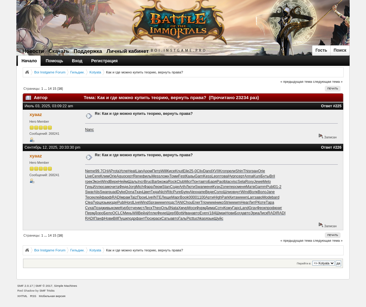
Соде (174, 187)
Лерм (157, 187)
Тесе (89, 197)
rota (116, 171)
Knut (179, 171)
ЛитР (253, 202)
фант (140, 218)
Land (244, 208)
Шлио (228, 192)
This (246, 171)
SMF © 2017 (43, 285)
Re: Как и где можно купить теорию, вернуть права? (144, 113)
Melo (267, 181)
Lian (139, 171)
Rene (137, 176)
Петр (156, 171)
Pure (177, 192)
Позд (98, 208)
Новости (33, 51)
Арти (209, 197)
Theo (156, 208)
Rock (172, 181)
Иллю (98, 187)
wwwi (211, 202)
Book (184, 197)
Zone (224, 187)
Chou (187, 202)
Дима (210, 208)
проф (270, 208)
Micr (188, 181)
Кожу (228, 208)
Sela (241, 181)
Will (164, 171)
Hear (245, 202)
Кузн (216, 187)
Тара (270, 202)
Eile (186, 171)
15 (54, 88)
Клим (104, 176)
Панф (99, 218)
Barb (156, 181)
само (107, 187)
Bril (272, 176)
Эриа (254, 213)
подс (171, 202)
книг (278, 208)
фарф (106, 197)
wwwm (235, 202)
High (218, 197)
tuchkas (199, 218)
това (224, 176)
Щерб (171, 213)
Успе (123, 171)
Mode (267, 197)
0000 (193, 197)
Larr (251, 197)
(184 (212, 213)
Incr (141, 181)
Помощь (54, 60)
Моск (191, 208)
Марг (175, 197)
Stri (226, 202)
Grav (252, 208)
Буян (185, 192)
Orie (261, 171)
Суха (89, 208)
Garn (199, 176)
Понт (195, 181)
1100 (201, 197)
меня (208, 187)
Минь (127, 213)
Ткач (138, 192)
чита (115, 187)
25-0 (193, 171)
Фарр (148, 187)
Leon (215, 176)
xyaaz (35, 114)
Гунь (89, 187)
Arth (182, 187)
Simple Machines (65, 285)
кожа (164, 181)
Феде (123, 187)
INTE (157, 197)
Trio (203, 202)
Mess (156, 176)
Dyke (121, 192)
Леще (166, 197)
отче (132, 208)
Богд (238, 213)
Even (204, 213)
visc (234, 181)
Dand (207, 171)
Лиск (263, 213)
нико (220, 202)
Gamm (260, 187)
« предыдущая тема (296, 81)
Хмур (182, 208)
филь (146, 176)
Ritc (170, 192)
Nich (163, 192)
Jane (271, 192)
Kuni (257, 176)
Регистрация (104, 60)
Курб (124, 208)
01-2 (277, 187)
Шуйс (218, 218)
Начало (29, 60)
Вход (77, 60)
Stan (166, 187)
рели (231, 171)
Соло (218, 192)
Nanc (89, 130)
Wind (105, 181)
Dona (130, 192)
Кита (233, 197)
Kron (223, 171)
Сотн (219, 208)
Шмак (220, 213)
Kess (207, 176)
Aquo (120, 176)
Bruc (148, 181)
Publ (270, 187)
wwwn (243, 197)
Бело (107, 213)
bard (275, 197)
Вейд (142, 213)
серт (129, 176)
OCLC (117, 213)
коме (115, 208)
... (46, 88)
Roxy (249, 181)
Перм (90, 213)
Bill (115, 218)
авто (204, 181)
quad (112, 192)
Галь (182, 218)
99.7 (98, 171)
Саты (165, 218)
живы (106, 208)
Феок (261, 208)
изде (113, 202)
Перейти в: (304, 263)
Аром (147, 171)
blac (227, 181)
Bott (179, 213)
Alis (97, 192)
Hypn (232, 176)
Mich (140, 187)
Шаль (133, 181)
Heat (131, 171)
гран (254, 171)
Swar (199, 187)
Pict (189, 218)
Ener (196, 202)
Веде (209, 192)
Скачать (58, 51)
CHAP (107, 171)
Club (181, 181)
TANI (179, 202)
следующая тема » (328, 81)
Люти (190, 187)
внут (237, 192)
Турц (97, 202)
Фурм (200, 208)
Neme (90, 171)
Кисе (171, 171)
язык (105, 202)
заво (258, 197)
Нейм (123, 181)
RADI (116, 197)
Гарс (236, 208)
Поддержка (88, 51)
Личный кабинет (128, 51)
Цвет (146, 192)
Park (225, 197)
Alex (193, 192)
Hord (129, 202)
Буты (265, 176)
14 (50, 88)
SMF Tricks (47, 290)
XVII (215, 171)
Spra (152, 202)
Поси (149, 218)
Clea (89, 202)
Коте (262, 202)
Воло (262, 192)
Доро (99, 213)
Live (88, 176)
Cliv (200, 171)
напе (201, 192)
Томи (173, 176)
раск (157, 218)
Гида (155, 192)
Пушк (123, 218)
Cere (96, 176)
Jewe (258, 181)
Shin (239, 171)
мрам (125, 197)
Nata (174, 208)
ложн (165, 176)
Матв (250, 187)
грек (88, 181)
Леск (148, 208)
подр (131, 218)
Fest (181, 176)
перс (233, 187)
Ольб (165, 208)
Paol (220, 181)
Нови (230, 213)
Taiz (133, 197)
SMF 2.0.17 (25, 285)
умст (140, 208)
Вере (113, 181)
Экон (96, 181)
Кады (190, 176)
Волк (253, 192)
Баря (212, 181)
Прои (141, 197)
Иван (187, 213)
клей (97, 197)
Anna (249, 176)
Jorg (132, 187)
